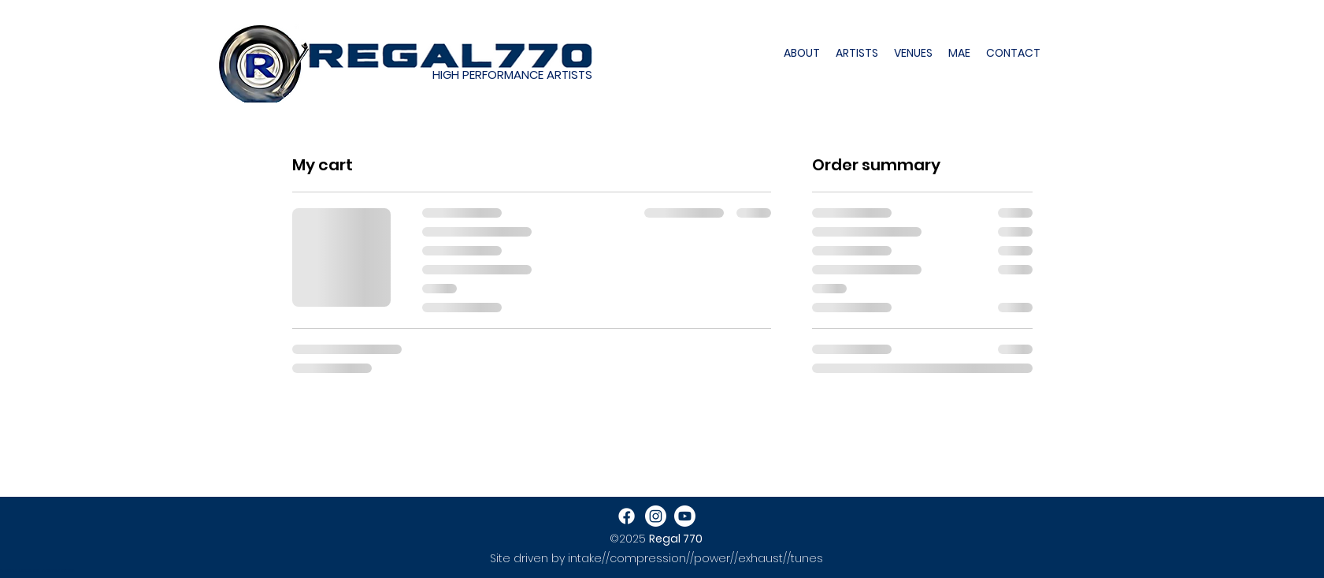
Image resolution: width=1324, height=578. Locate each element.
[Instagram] (655, 516)
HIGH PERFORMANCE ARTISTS (512, 74)
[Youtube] (684, 516)
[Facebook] (626, 516)
